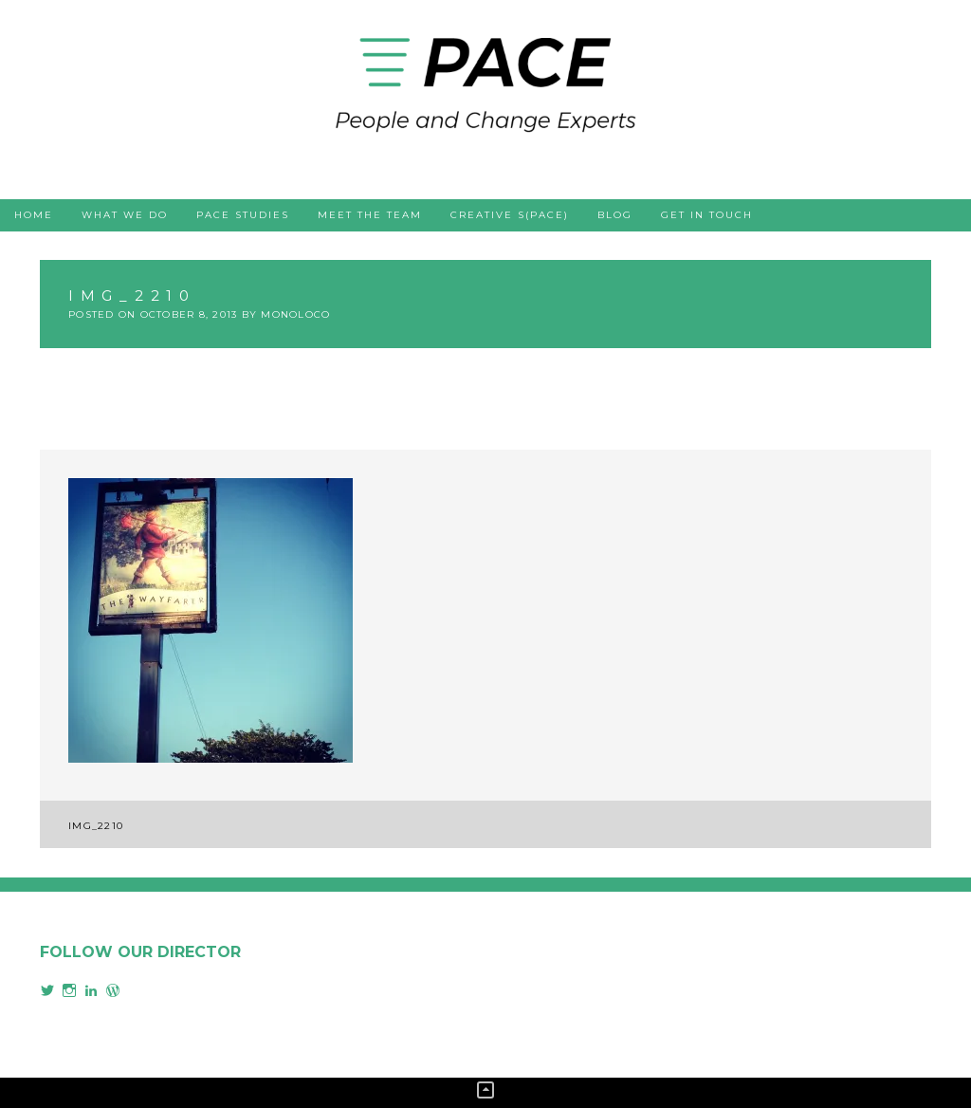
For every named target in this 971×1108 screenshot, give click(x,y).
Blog (614, 215)
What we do (125, 215)
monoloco (295, 314)
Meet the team (370, 215)
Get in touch (707, 215)
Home (33, 215)
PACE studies (242, 215)
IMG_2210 (95, 826)
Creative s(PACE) (509, 215)
